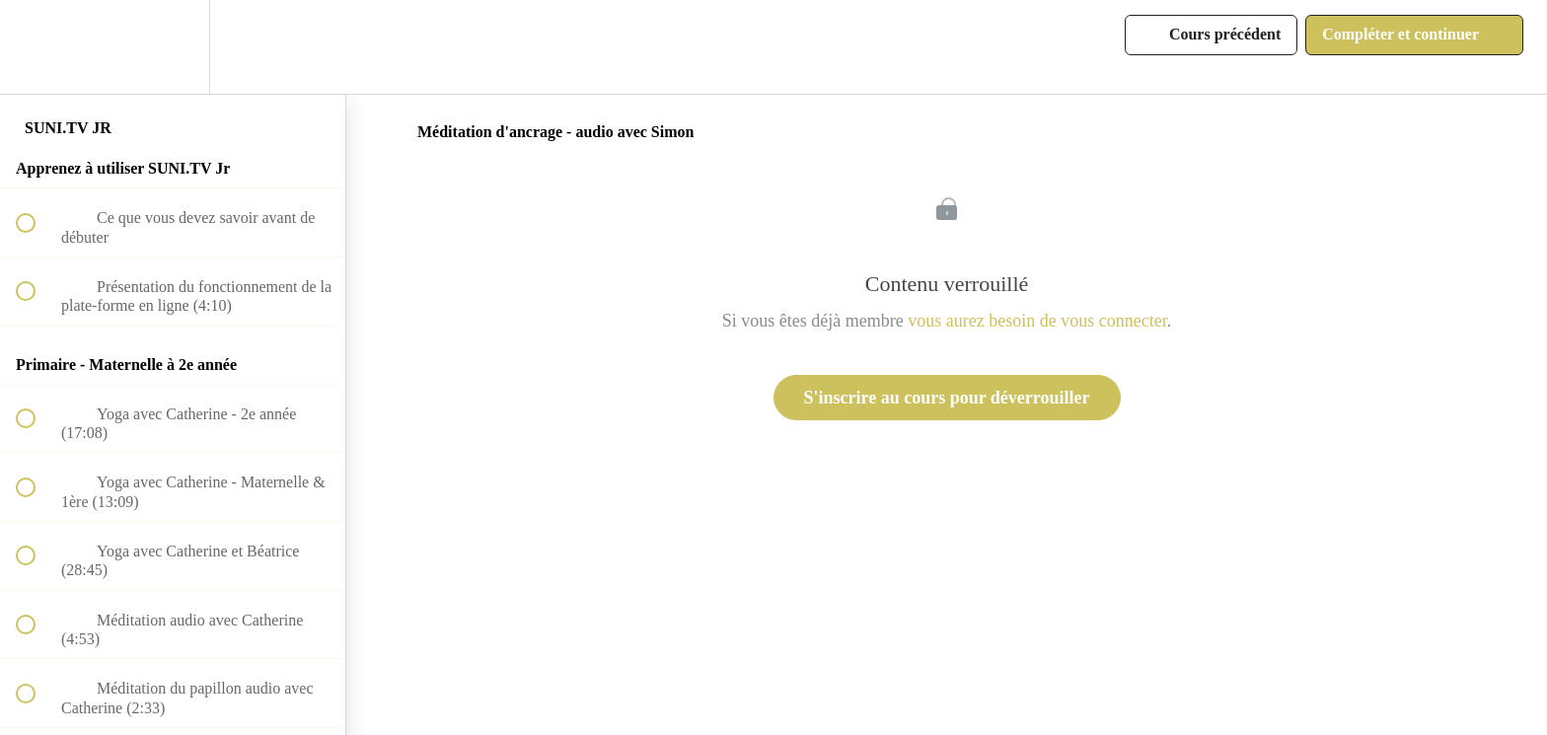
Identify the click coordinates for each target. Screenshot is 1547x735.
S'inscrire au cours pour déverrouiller (947, 397)
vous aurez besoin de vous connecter (1037, 321)
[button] (36, 47)
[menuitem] (172, 47)
